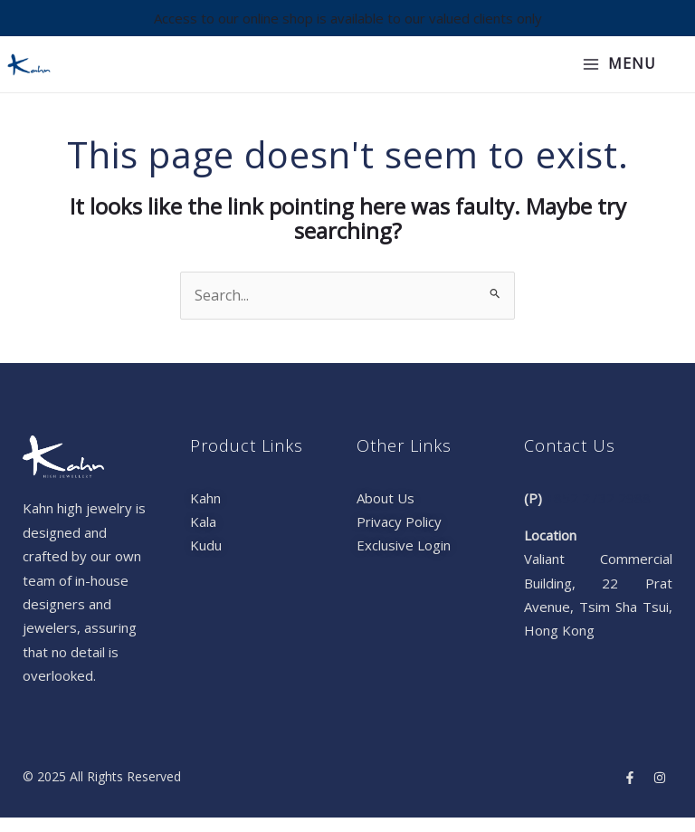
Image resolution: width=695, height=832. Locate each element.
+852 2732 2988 (598, 512)
